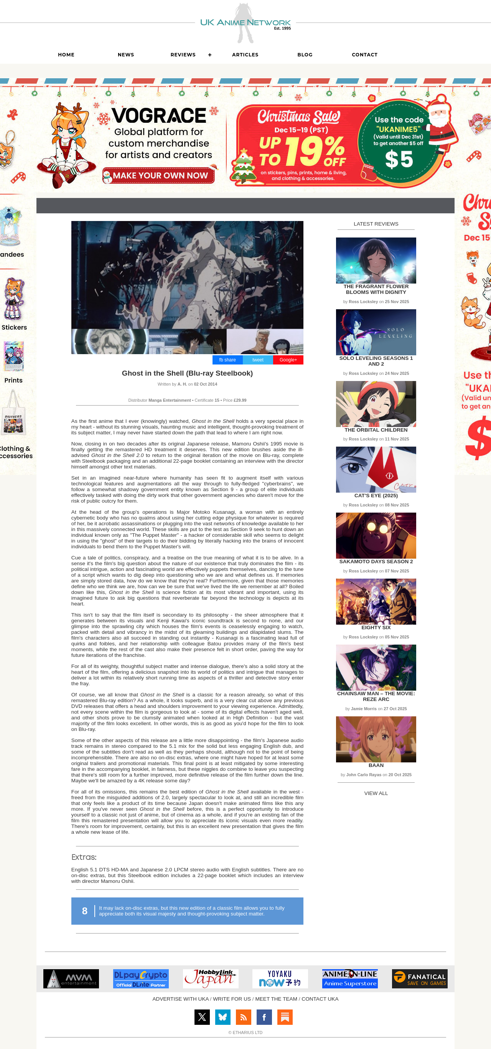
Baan (376, 765)
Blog (305, 55)
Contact (364, 55)
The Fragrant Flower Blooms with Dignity (376, 289)
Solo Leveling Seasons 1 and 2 (376, 361)
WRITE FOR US (232, 999)
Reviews (183, 55)
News (126, 55)
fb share (227, 360)
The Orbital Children (376, 430)
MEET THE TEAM (276, 999)
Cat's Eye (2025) (376, 495)
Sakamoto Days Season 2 (376, 561)
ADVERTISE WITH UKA (181, 999)
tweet (258, 360)
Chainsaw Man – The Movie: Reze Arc (376, 696)
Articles (245, 55)
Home (66, 55)
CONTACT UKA (320, 999)
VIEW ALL (376, 793)
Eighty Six (376, 627)
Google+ (288, 360)
